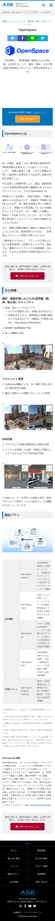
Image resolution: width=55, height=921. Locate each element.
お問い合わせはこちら (29, 276)
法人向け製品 (41, 858)
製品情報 (5, 12)
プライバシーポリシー (32, 912)
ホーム (14, 850)
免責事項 (17, 912)
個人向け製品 (14, 858)
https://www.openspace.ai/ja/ (38, 805)
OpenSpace (16, 12)
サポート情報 (41, 866)
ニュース (14, 866)
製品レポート (14, 874)
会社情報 (14, 882)
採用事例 (41, 874)
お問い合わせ (41, 882)
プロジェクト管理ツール (32, 12)
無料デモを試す (27, 119)
